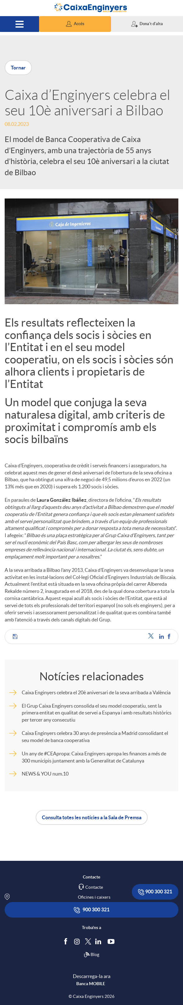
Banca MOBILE (90, 983)
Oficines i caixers (94, 897)
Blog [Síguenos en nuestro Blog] (91, 955)
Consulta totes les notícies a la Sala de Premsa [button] (91, 817)
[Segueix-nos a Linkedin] (99, 941)
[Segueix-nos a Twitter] (88, 941)
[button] (75, 24)
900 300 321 (155, 892)
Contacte (94, 887)
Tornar (18, 67)
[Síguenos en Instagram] (77, 941)
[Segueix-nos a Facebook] (67, 941)
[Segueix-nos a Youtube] (112, 941)
